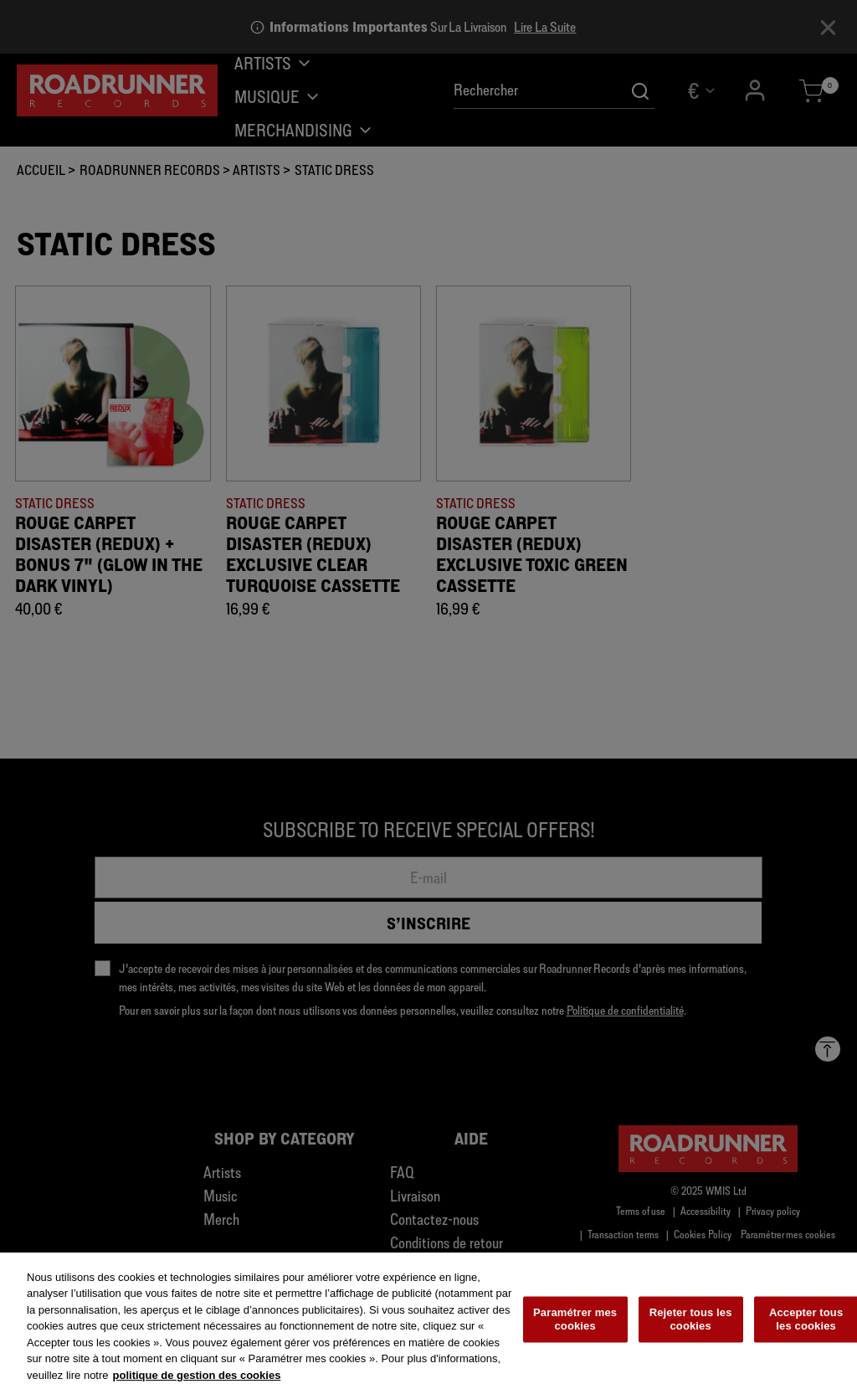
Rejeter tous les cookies (690, 1327)
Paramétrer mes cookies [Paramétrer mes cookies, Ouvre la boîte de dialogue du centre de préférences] (575, 1327)
